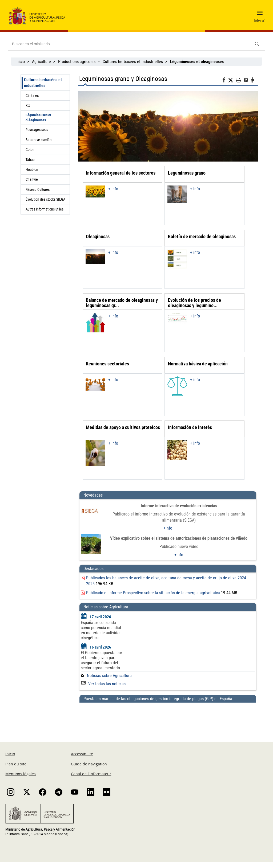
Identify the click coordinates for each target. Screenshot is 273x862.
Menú (260, 21)
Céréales (32, 95)
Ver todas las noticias (103, 683)
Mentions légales (20, 773)
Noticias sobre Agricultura (109, 675)
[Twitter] (232, 80)
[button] (259, 15)
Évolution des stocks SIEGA (45, 199)
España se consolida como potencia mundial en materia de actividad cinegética (101, 630)
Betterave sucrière (39, 140)
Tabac (30, 160)
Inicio (20, 61)
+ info (113, 188)
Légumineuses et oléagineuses (38, 117)
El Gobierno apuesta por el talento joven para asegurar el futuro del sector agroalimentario (101, 660)
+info (167, 528)
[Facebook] (225, 81)
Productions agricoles (76, 61)
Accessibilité (82, 753)
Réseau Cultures (38, 189)
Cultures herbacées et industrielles (133, 61)
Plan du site (15, 763)
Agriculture (41, 61)
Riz (28, 105)
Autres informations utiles (44, 209)
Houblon (32, 169)
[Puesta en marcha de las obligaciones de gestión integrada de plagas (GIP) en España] (167, 717)
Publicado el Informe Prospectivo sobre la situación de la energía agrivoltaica (153, 592)
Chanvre (32, 179)
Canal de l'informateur (91, 773)
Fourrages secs (37, 129)
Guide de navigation (89, 763)
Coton (30, 149)
